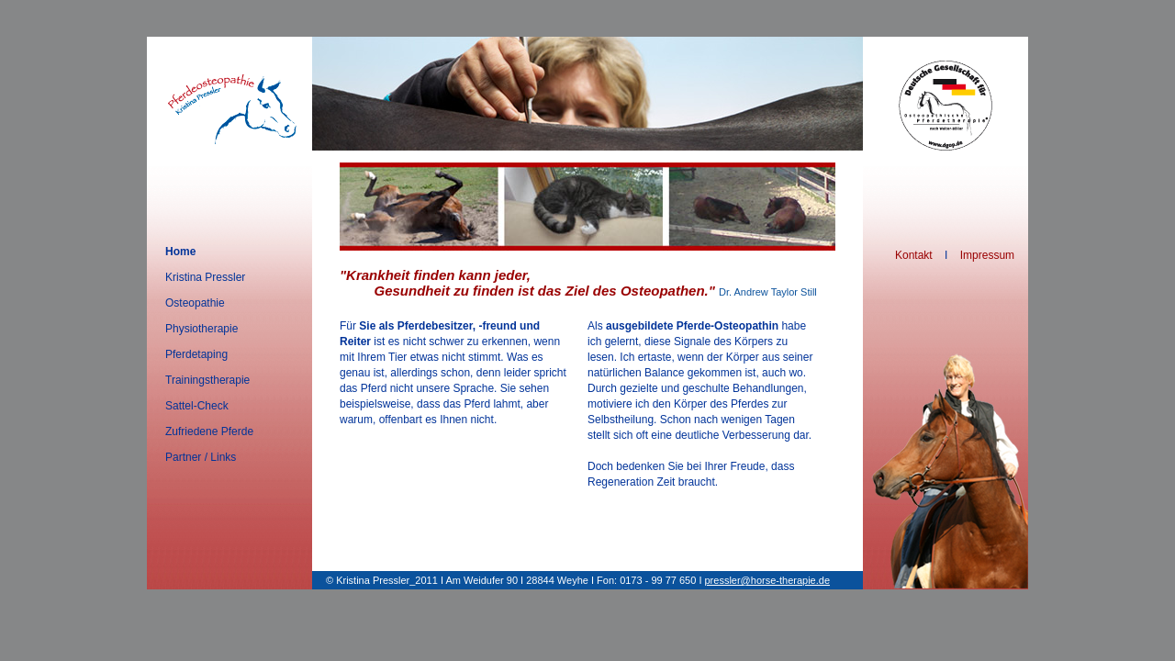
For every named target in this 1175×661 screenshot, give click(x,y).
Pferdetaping (196, 354)
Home (180, 251)
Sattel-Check (197, 405)
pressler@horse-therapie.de (768, 580)
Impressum (987, 255)
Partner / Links (200, 457)
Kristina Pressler (205, 277)
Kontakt (914, 255)
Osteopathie (195, 303)
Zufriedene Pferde (209, 431)
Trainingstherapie (207, 380)
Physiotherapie (201, 328)
